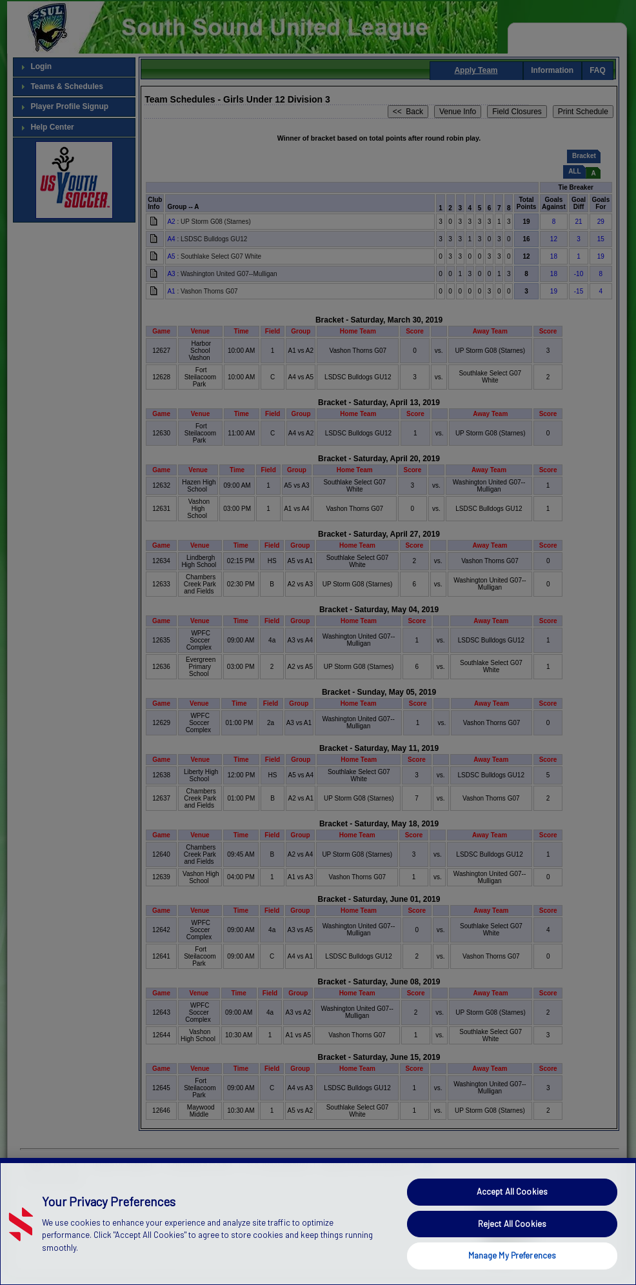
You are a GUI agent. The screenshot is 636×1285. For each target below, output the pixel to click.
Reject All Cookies (512, 1247)
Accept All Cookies (512, 1215)
